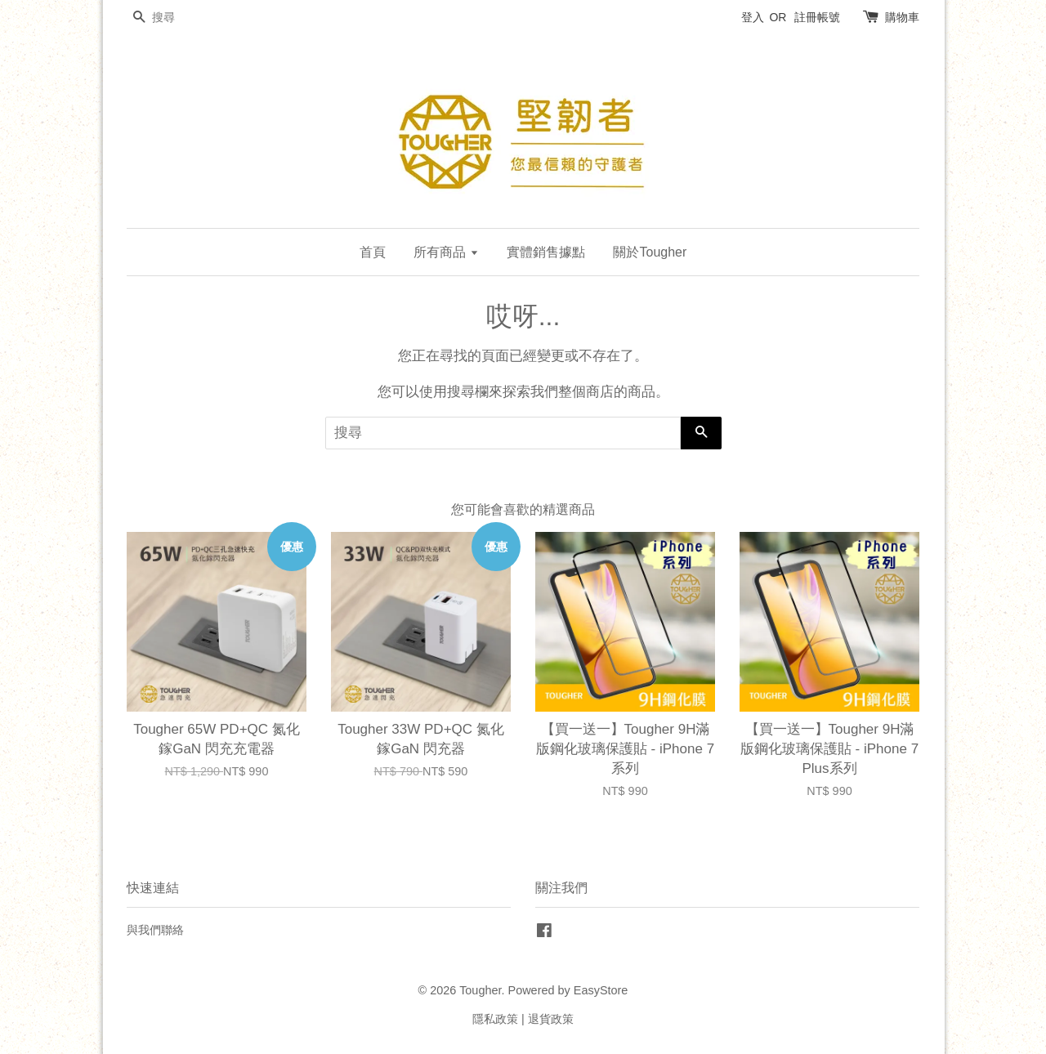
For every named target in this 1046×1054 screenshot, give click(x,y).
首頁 (373, 252)
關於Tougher (649, 252)
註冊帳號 (817, 17)
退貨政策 (551, 1018)
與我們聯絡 (155, 929)
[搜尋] (176, 17)
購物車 (902, 17)
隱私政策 (495, 1018)
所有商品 (445, 252)
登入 (752, 17)
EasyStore (601, 990)
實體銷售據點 (546, 252)
